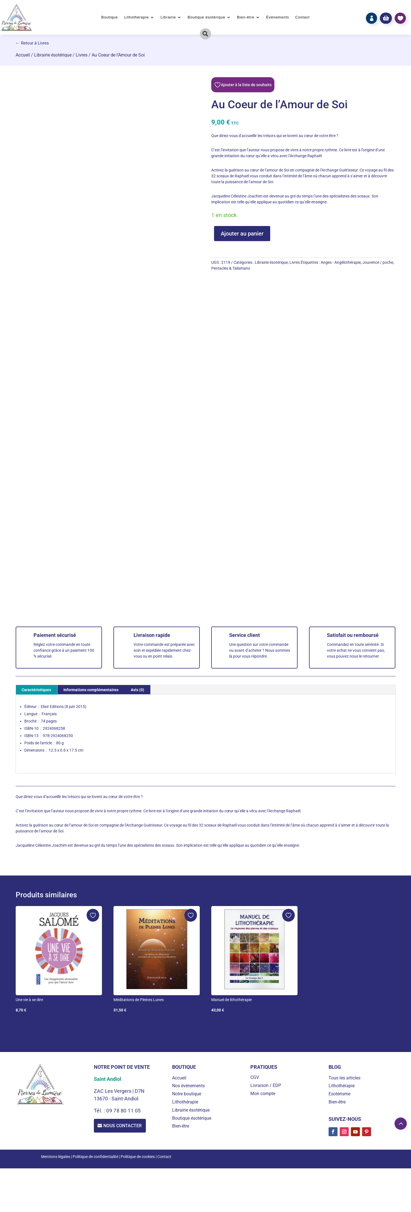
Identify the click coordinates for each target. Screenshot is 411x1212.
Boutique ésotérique (206, 17)
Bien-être (245, 17)
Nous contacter (123, 1125)
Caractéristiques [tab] (36, 690)
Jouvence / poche (377, 262)
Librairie (168, 17)
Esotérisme (339, 1093)
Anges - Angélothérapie (341, 262)
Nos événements (188, 1085)
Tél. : (100, 1111)
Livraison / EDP (265, 1085)
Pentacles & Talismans (230, 268)
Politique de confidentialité (95, 1156)
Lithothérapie (136, 17)
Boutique (109, 17)
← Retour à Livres (32, 43)
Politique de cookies (138, 1156)
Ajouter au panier (242, 233)
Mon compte (262, 1093)
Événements (277, 17)
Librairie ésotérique (53, 55)
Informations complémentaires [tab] (90, 690)
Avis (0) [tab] (137, 690)
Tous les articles (344, 1078)
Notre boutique (186, 1093)
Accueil (23, 55)
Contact (302, 17)
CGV (254, 1077)
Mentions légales (55, 1156)
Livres (81, 55)
